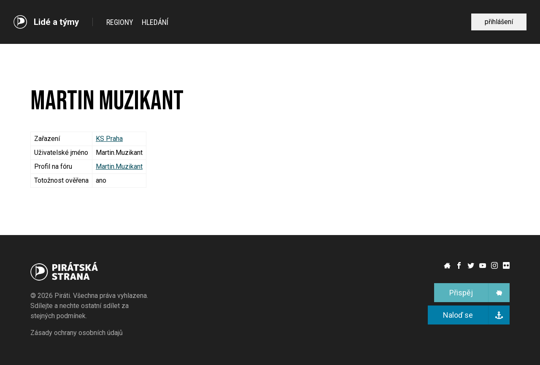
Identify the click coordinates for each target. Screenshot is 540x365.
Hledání (155, 22)
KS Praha (109, 139)
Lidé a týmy (56, 22)
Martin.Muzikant (119, 166)
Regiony (119, 22)
